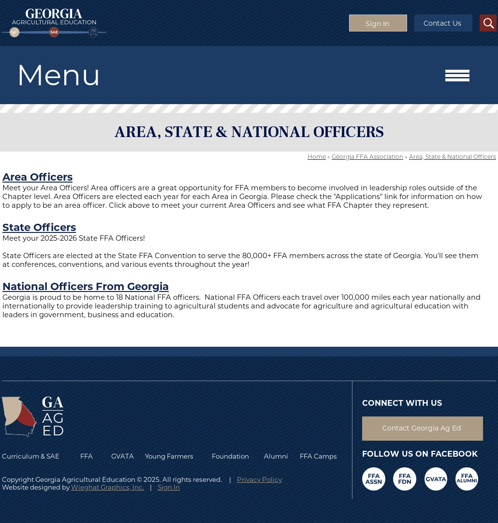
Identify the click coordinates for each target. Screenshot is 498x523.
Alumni (276, 456)
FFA (88, 456)
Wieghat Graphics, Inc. (107, 487)
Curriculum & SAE (30, 456)
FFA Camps (318, 456)
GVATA (122, 456)
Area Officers (37, 176)
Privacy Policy (259, 479)
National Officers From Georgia (85, 286)
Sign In (169, 487)
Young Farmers (169, 456)
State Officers (39, 227)
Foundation (230, 456)
